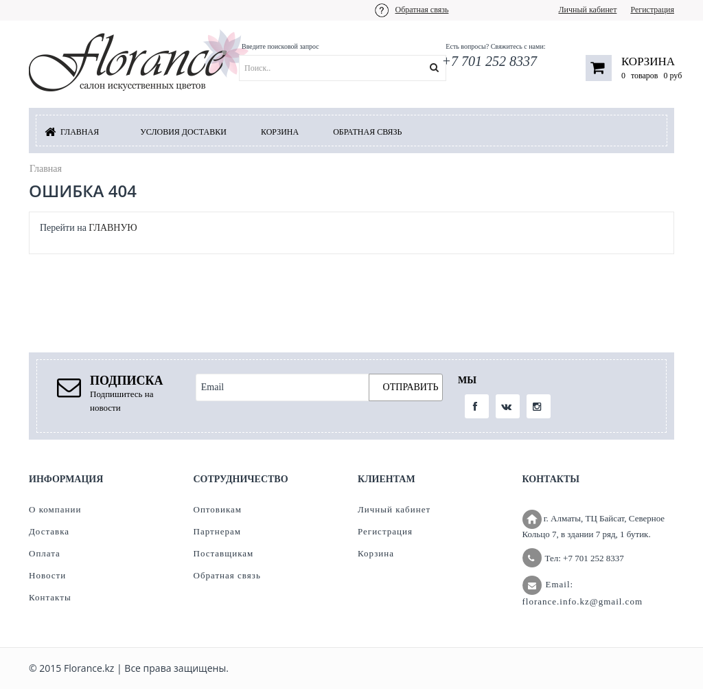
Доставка (49, 531)
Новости (47, 575)
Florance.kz (89, 668)
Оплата (44, 553)
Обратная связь (422, 9)
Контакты (50, 597)
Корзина (648, 61)
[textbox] (360, 68)
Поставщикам (224, 553)
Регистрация (652, 9)
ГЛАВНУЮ (113, 228)
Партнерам (217, 531)
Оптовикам (218, 509)
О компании (55, 509)
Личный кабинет (587, 9)
